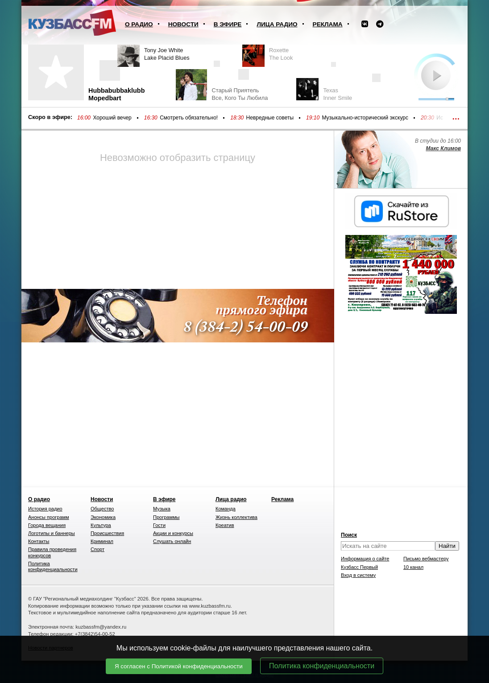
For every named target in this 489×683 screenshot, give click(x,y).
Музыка (161, 508)
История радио (45, 508)
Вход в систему (358, 575)
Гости (159, 525)
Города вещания (47, 525)
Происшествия (107, 533)
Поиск (349, 535)
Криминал (102, 541)
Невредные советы (270, 118)
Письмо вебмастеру (426, 558)
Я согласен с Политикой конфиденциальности (179, 666)
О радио (139, 24)
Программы (166, 517)
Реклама (328, 24)
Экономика (103, 517)
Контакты (39, 541)
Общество (102, 508)
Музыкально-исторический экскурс (365, 118)
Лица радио (277, 24)
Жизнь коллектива (236, 517)
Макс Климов (443, 148)
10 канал (413, 567)
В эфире (228, 24)
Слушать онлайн (172, 541)
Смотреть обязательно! (189, 118)
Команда (225, 508)
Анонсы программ (48, 517)
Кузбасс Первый (359, 567)
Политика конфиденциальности (321, 666)
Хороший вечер (112, 118)
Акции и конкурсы (173, 533)
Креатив (224, 525)
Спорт (97, 549)
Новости (183, 24)
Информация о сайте (365, 558)
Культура (101, 525)
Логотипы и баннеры (51, 533)
